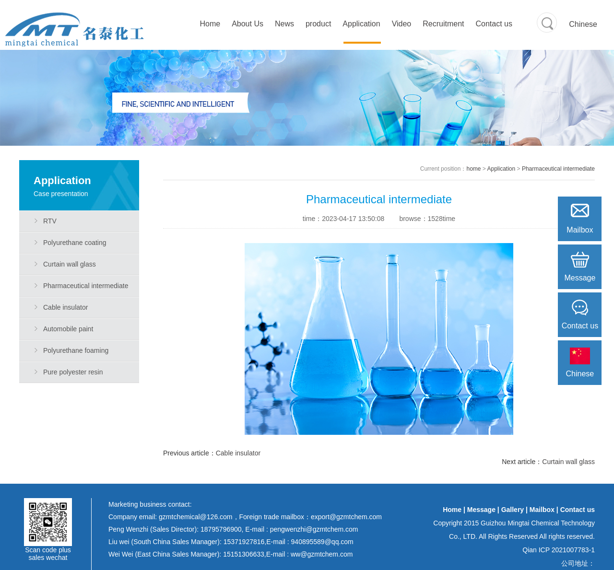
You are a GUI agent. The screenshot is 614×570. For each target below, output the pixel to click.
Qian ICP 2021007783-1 (558, 550)
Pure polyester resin (73, 372)
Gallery (512, 509)
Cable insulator (65, 307)
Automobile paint (68, 329)
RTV (50, 221)
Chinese (583, 24)
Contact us (494, 24)
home (473, 168)
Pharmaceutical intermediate (85, 286)
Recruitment (443, 24)
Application (361, 24)
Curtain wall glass (69, 264)
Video (402, 24)
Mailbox (542, 509)
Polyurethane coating (74, 242)
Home (210, 24)
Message (481, 509)
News (284, 24)
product (318, 24)
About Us (247, 24)
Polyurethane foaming (75, 350)
